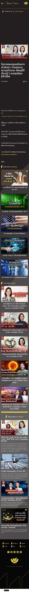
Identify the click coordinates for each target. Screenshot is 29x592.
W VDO (5, 546)
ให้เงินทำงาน (15, 543)
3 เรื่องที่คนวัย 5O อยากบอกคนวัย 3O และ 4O (14, 188)
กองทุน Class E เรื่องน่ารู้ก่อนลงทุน (14, 255)
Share (2, 590)
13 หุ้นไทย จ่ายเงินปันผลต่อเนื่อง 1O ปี (14, 211)
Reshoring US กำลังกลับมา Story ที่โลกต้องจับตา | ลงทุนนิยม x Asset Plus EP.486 (14, 406)
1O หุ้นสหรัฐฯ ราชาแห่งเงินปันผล (14, 233)
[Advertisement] (14, 29)
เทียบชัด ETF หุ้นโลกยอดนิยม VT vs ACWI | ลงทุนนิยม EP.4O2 (14, 331)
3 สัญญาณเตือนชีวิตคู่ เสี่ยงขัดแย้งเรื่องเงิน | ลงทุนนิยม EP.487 (14, 355)
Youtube (3, 116)
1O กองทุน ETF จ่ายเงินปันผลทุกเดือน (14, 277)
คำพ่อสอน (23, 543)
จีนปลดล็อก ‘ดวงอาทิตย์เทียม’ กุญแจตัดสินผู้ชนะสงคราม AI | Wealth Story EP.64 (14, 380)
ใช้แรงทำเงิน (6, 543)
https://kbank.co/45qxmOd (9, 154)
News (14, 546)
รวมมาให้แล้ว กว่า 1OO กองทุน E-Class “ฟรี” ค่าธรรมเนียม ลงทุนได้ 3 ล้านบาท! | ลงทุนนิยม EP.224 (14, 306)
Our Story (23, 546)
